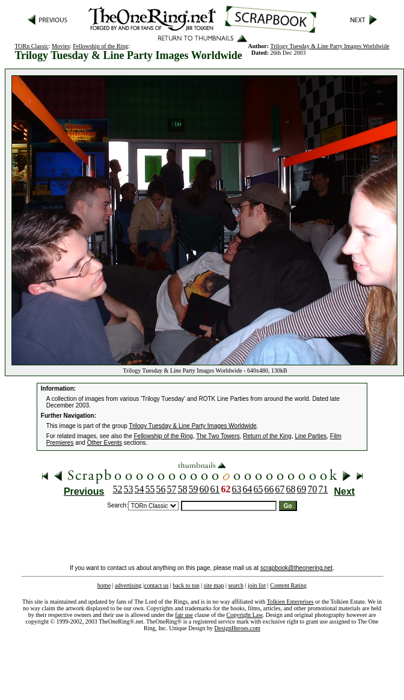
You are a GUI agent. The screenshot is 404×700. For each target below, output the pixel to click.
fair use (184, 615)
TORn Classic (31, 46)
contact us (156, 585)
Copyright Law (245, 615)
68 (291, 489)
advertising (128, 585)
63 (237, 489)
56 (161, 489)
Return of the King (267, 436)
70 (312, 489)
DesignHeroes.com (237, 628)
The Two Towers (217, 436)
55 (150, 489)
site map (214, 585)
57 (172, 489)
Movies (61, 46)
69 (302, 489)
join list (257, 585)
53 (128, 489)
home (104, 585)
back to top (186, 585)
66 (269, 489)
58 (183, 489)
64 (247, 489)
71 (323, 489)
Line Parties (310, 436)
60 (204, 489)
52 (118, 489)
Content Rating (288, 585)
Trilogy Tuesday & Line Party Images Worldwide (330, 46)
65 (258, 489)
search (235, 585)
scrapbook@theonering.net (296, 568)
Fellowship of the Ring (100, 46)
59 (193, 489)
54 (139, 489)
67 (280, 489)
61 (215, 489)
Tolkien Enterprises (290, 601)
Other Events (104, 442)
